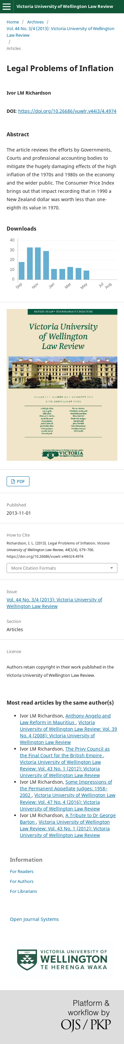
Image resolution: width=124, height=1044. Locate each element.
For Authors (21, 881)
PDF (20, 481)
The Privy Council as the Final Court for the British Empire (65, 752)
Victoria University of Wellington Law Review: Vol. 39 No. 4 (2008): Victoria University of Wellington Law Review (68, 732)
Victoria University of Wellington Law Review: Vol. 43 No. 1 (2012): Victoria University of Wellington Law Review (60, 768)
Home (13, 22)
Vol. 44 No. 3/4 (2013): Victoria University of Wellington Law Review (60, 31)
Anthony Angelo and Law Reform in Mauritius (65, 719)
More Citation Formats (33, 568)
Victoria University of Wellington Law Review (65, 6)
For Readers (21, 871)
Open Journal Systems (34, 919)
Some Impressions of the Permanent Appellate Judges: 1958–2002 (66, 788)
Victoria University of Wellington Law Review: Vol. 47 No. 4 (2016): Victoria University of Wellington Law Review (67, 801)
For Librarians (23, 891)
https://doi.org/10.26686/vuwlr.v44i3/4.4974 (67, 111)
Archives (35, 22)
